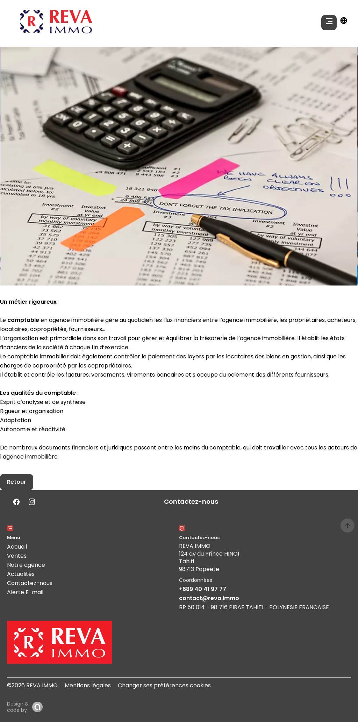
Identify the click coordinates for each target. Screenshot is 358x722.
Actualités (21, 574)
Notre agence (26, 565)
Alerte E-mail (25, 592)
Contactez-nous (29, 583)
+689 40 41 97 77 (202, 589)
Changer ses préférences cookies (164, 685)
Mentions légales (88, 685)
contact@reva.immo (209, 598)
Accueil (17, 547)
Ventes (17, 556)
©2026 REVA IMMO (32, 685)
